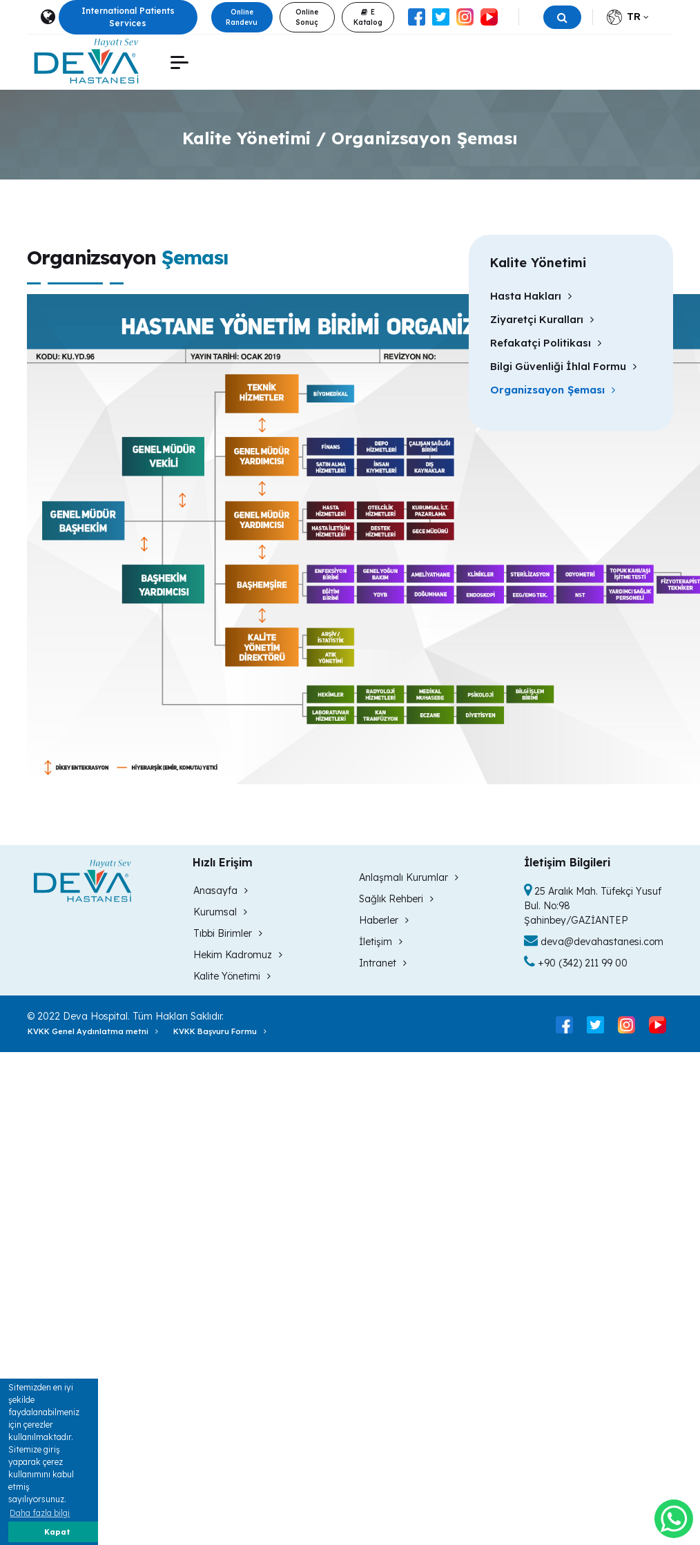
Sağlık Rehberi (396, 899)
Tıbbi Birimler (227, 933)
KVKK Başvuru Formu (219, 1031)
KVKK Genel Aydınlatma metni (93, 1031)
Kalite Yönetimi (232, 976)
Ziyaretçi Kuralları (542, 319)
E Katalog (367, 17)
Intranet (383, 963)
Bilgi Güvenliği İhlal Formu (563, 366)
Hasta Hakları (531, 295)
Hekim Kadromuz (237, 955)
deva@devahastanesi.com (593, 941)
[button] (179, 62)
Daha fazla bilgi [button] (40, 1513)
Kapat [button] (57, 1532)
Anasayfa (220, 890)
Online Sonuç (306, 17)
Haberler (384, 920)
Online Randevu (241, 17)
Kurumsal (220, 912)
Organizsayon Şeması (552, 389)
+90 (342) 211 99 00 (576, 963)
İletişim (380, 941)
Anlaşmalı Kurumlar (408, 877)
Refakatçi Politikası (545, 342)
